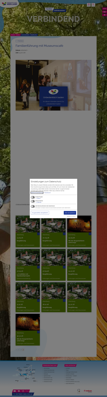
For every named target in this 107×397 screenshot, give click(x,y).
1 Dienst (37, 198)
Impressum (47, 192)
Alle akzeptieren (70, 213)
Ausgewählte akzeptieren (40, 213)
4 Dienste (38, 202)
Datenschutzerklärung (37, 192)
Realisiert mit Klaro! (71, 216)
